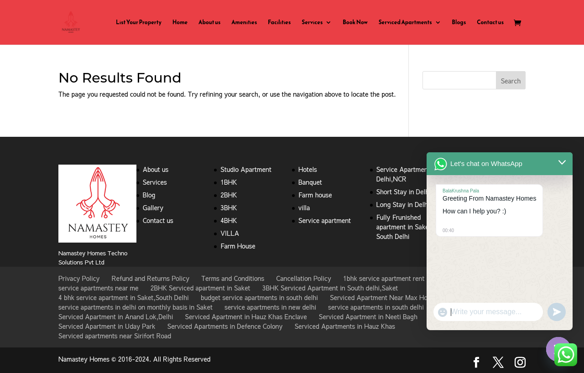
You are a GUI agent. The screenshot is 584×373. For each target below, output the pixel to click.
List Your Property (139, 22)
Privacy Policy (78, 278)
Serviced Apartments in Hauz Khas (345, 326)
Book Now (355, 22)
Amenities (244, 22)
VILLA (229, 233)
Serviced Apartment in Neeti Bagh (368, 316)
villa (304, 207)
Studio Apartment (245, 169)
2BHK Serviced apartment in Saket (200, 287)
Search (511, 80)
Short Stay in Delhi (403, 191)
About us (209, 22)
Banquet (310, 181)
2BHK (228, 194)
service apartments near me (98, 287)
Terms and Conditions (232, 278)
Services (312, 22)
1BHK (228, 181)
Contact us (490, 22)
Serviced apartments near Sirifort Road (114, 335)
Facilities (279, 22)
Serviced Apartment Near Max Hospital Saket (395, 297)
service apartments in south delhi (376, 306)
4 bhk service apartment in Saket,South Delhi (123, 297)
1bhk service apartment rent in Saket (396, 278)
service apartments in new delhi (270, 306)
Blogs (459, 22)
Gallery (153, 207)
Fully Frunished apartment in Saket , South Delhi (405, 226)
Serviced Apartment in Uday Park (107, 326)
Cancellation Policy (303, 278)
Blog (149, 194)
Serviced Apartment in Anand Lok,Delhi (115, 316)
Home (180, 22)
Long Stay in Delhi (402, 204)
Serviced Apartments (405, 22)
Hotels (307, 169)
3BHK (228, 207)
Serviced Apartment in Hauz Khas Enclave (246, 316)
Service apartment (324, 220)
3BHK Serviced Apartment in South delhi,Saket (330, 287)
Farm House (237, 245)
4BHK (228, 220)
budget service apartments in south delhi (259, 297)
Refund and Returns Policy (150, 278)
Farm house (315, 194)
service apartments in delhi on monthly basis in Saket (135, 306)
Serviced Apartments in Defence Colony (225, 326)
